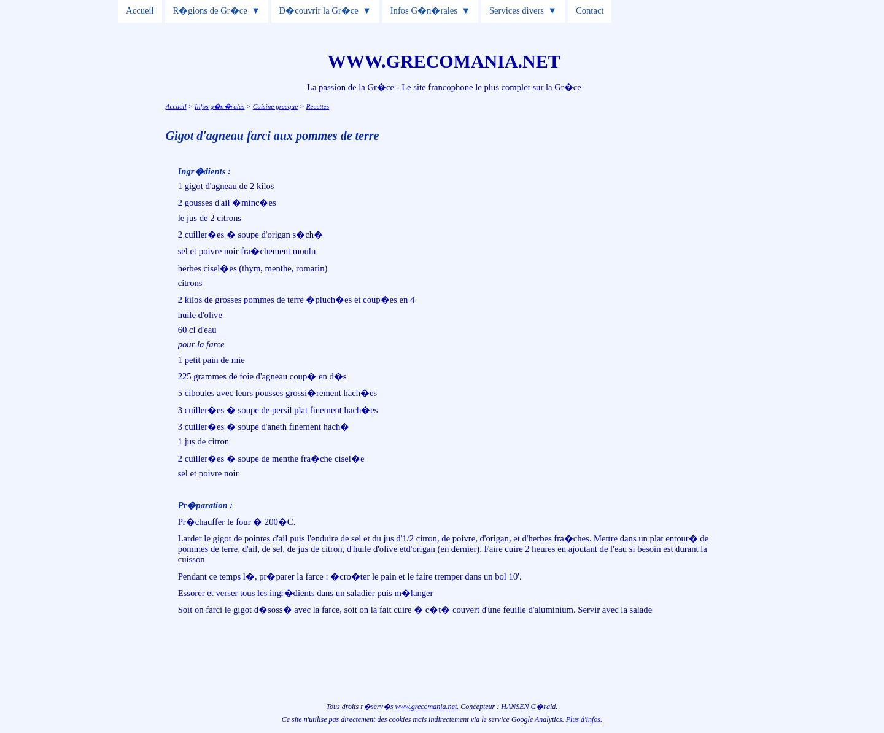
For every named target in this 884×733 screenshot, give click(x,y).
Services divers (516, 10)
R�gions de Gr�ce (210, 10)
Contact (590, 10)
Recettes (318, 106)
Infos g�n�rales (219, 106)
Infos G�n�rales (423, 10)
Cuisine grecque (275, 106)
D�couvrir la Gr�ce (319, 10)
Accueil (140, 10)
